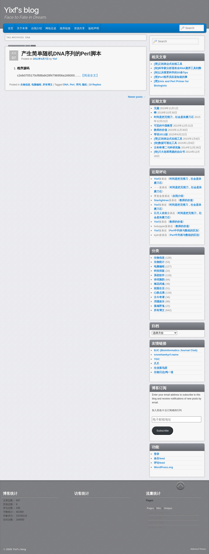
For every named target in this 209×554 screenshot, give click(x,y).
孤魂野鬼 (159, 305)
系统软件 (159, 275)
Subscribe (162, 430)
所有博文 (47, 84)
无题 (156, 108)
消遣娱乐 (159, 301)
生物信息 (25, 84)
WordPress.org (163, 467)
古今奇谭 (159, 297)
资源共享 (79, 28)
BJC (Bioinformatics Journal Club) (175, 350)
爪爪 (156, 363)
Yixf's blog (21, 10)
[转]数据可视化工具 (165, 143)
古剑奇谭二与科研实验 (167, 147)
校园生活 (159, 288)
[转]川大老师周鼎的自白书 (169, 151)
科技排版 (159, 270)
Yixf (54, 58)
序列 (78, 84)
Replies (95, 84)
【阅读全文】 (90, 75)
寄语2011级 (161, 134)
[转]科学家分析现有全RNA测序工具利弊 (177, 68)
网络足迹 (51, 28)
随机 (84, 84)
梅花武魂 (159, 283)
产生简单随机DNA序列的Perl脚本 (61, 53)
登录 (156, 453)
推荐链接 (65, 28)
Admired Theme (198, 549)
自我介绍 (36, 28)
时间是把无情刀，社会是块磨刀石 (174, 117)
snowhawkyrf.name (166, 354)
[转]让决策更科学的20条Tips (171, 72)
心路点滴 (159, 292)
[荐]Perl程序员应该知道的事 (170, 77)
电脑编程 (36, 84)
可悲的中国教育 (163, 125)
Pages (150, 508)
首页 (10, 28)
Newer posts (137, 96)
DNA (66, 84)
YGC (157, 359)
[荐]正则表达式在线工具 (168, 63)
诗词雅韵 (159, 279)
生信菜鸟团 (160, 367)
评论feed (159, 462)
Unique (168, 508)
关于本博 (22, 28)
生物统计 (159, 262)
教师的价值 (160, 129)
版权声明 (93, 28)
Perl (72, 84)
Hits (159, 508)
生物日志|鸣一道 (163, 372)
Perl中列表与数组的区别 (183, 230)
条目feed (159, 458)
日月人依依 (160, 213)
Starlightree (161, 200)
